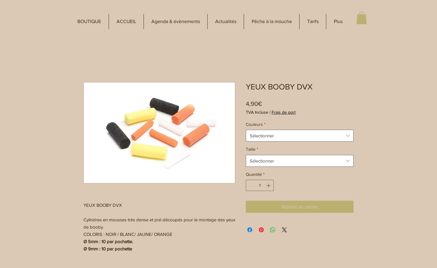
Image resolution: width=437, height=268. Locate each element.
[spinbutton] (259, 185)
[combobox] (300, 136)
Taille (252, 149)
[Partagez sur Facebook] (249, 229)
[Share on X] (284, 229)
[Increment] (269, 185)
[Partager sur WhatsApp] (272, 229)
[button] (89, 21)
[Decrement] (250, 185)
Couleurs (256, 124)
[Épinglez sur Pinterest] (261, 229)
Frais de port (284, 112)
